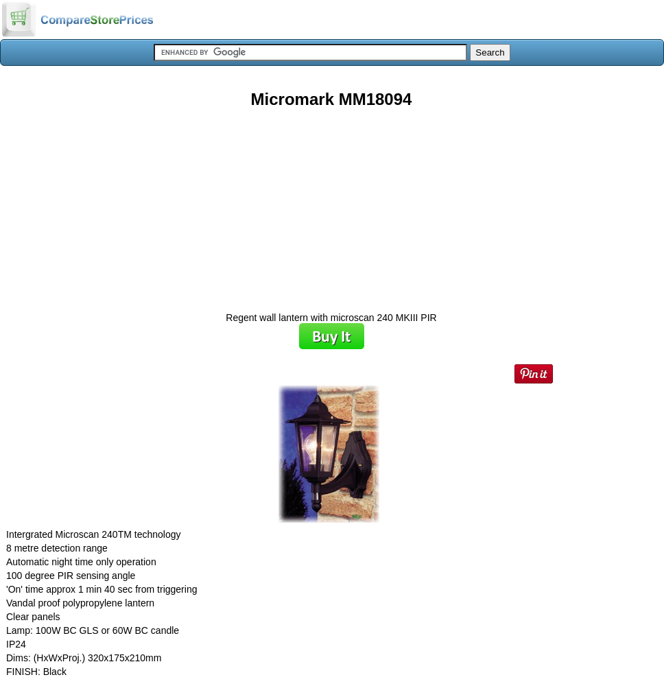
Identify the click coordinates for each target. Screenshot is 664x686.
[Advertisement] (331, 205)
